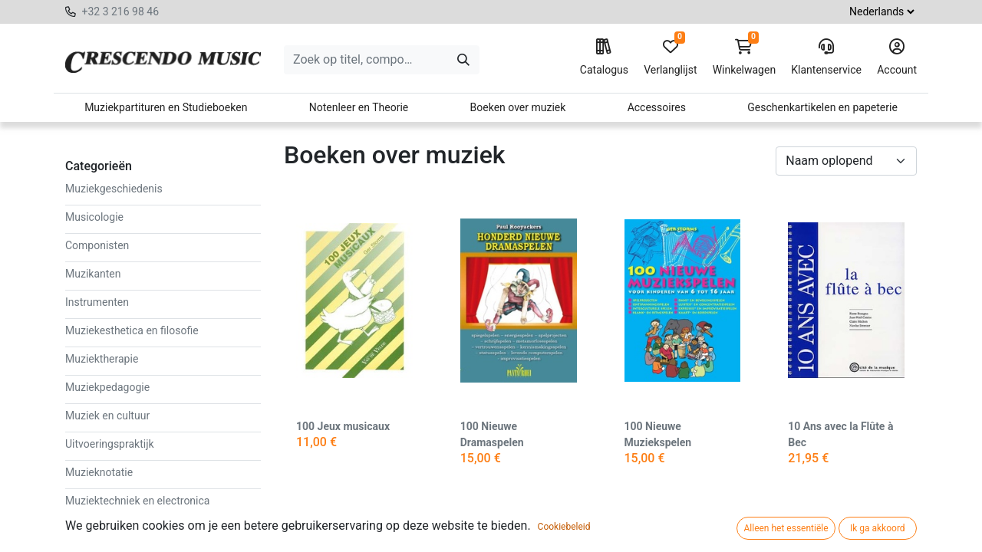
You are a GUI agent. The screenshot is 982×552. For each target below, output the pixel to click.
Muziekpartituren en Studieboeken (165, 107)
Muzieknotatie (99, 472)
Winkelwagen (744, 57)
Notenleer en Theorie (359, 107)
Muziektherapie (101, 359)
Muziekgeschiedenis (114, 188)
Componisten (97, 245)
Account (897, 57)
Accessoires (657, 107)
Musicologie (94, 217)
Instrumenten (97, 302)
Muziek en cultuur (107, 415)
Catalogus (604, 57)
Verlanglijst (670, 57)
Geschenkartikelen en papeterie (822, 107)
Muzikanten (92, 274)
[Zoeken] (463, 59)
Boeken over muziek (518, 107)
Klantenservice (826, 57)
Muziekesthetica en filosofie (132, 330)
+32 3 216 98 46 (120, 11)
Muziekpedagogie (107, 387)
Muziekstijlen (96, 529)
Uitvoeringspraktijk (109, 444)
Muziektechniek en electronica (137, 501)
